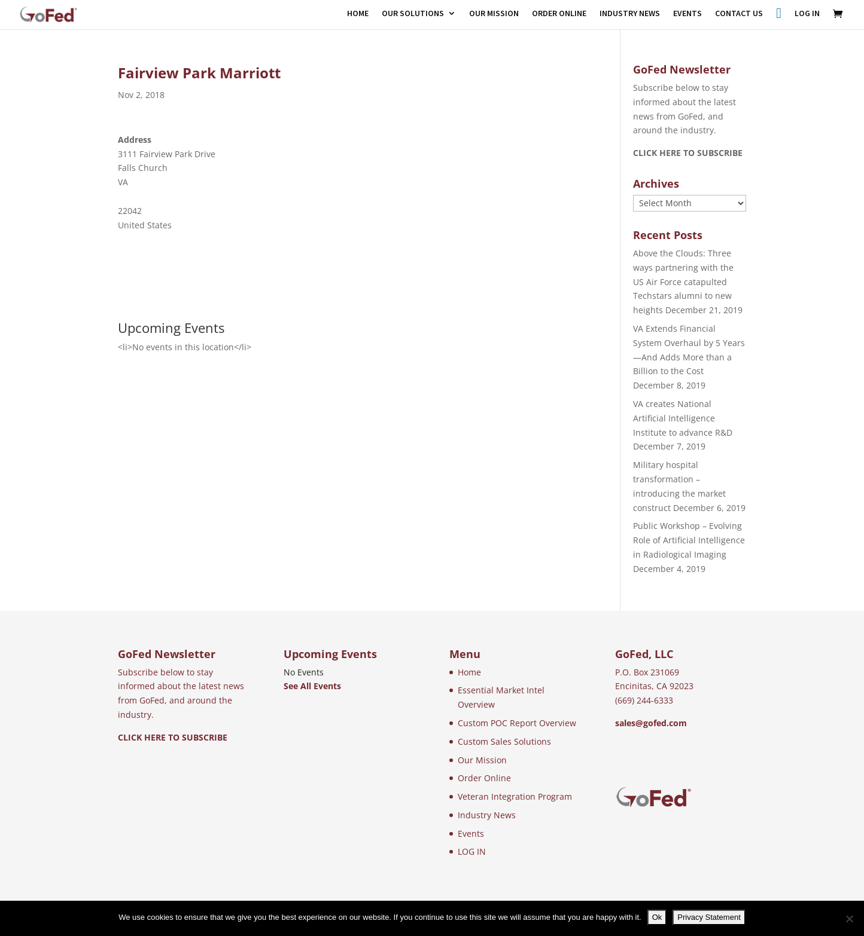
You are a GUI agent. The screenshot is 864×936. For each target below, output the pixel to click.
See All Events (312, 686)
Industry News (487, 815)
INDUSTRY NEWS (630, 14)
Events (471, 833)
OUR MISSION (494, 14)
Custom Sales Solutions (504, 741)
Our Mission (482, 760)
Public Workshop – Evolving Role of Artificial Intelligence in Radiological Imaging (689, 540)
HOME (358, 14)
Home (469, 672)
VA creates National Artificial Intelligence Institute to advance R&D (682, 418)
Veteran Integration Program (515, 796)
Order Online (484, 778)
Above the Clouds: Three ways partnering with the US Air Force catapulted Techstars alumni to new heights (683, 281)
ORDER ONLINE (559, 14)
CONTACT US (739, 14)
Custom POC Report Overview (517, 723)
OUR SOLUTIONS (413, 14)
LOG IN (807, 14)
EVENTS (687, 14)
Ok (657, 917)
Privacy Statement (709, 917)
